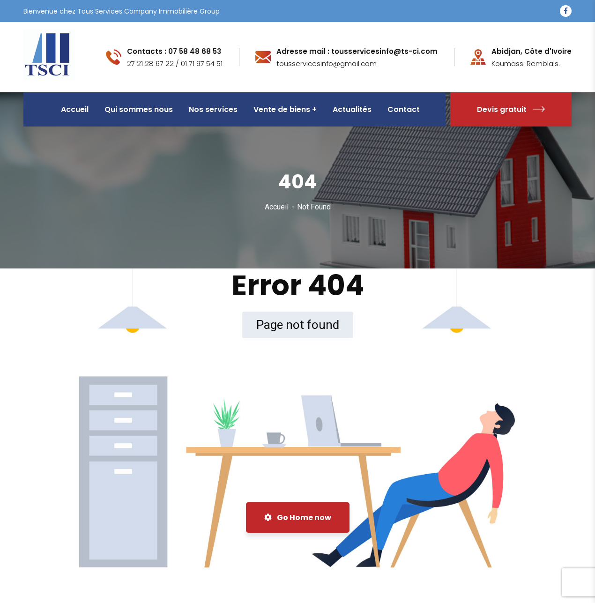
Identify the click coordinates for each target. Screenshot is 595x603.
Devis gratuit (511, 109)
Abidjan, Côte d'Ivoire (531, 51)
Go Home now (297, 517)
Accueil (277, 206)
